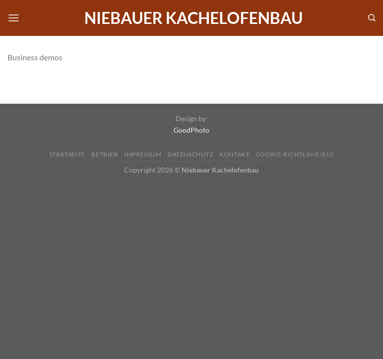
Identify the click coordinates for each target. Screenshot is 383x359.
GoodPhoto (191, 130)
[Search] (372, 17)
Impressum (143, 154)
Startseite (67, 154)
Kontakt (234, 154)
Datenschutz (190, 154)
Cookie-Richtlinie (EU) (295, 154)
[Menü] (13, 17)
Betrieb (104, 154)
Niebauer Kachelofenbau (193, 18)
